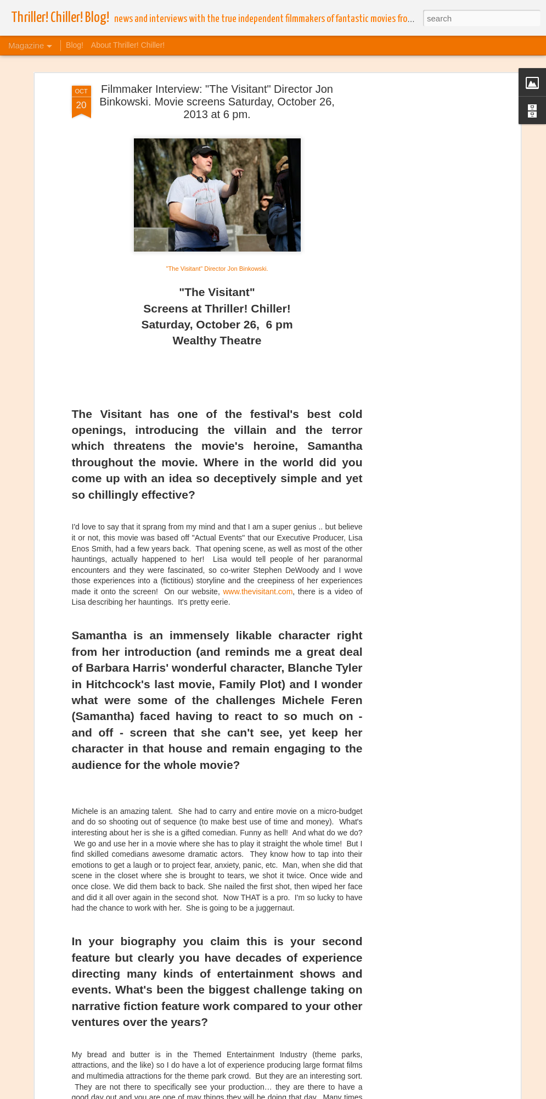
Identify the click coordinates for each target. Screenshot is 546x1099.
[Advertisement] (423, 206)
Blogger (398, 1093)
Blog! (74, 45)
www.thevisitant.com (257, 538)
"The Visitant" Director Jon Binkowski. (217, 216)
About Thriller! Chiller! (128, 45)
